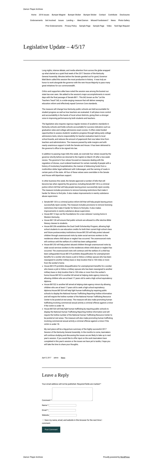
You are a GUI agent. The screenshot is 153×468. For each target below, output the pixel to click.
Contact (102, 15)
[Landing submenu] (74, 20)
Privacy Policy (71, 26)
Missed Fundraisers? (99, 20)
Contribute (112, 15)
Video (109, 26)
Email (45, 413)
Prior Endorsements (53, 26)
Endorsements (36, 20)
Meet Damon (82, 20)
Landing (69, 20)
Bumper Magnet (58, 15)
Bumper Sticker (74, 15)
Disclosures (125, 15)
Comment (47, 403)
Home (33, 15)
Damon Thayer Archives (33, 9)
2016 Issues (44, 15)
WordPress (125, 459)
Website (45, 418)
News (113, 20)
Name (45, 408)
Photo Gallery (124, 20)
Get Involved (50, 20)
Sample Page (84, 26)
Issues (61, 20)
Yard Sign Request (122, 26)
